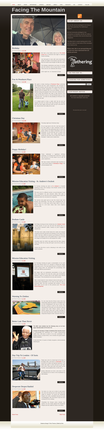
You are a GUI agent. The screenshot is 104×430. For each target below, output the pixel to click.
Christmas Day (18, 118)
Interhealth (58, 361)
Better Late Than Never (22, 321)
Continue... (61, 75)
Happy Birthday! (19, 149)
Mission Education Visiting (23, 258)
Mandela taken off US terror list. (44, 327)
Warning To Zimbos (20, 296)
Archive (48, 4)
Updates (41, 4)
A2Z (74, 4)
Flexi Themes (53, 423)
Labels (55, 4)
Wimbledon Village (58, 163)
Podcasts (68, 4)
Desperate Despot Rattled (22, 386)
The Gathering (83, 27)
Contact (80, 4)
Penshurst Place (55, 84)
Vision (25, 4)
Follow (87, 4)
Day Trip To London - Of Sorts (25, 355)
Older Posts (62, 414)
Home (13, 4)
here (87, 97)
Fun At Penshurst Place (21, 79)
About (19, 4)
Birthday (15, 48)
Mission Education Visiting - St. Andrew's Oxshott (33, 181)
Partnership (33, 4)
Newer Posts (15, 414)
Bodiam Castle (18, 219)
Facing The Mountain (38, 10)
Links (61, 4)
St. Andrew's (55, 186)
